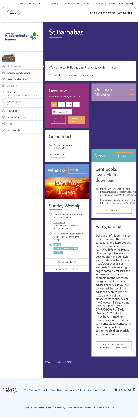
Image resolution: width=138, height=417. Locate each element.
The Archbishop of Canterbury (77, 3)
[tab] (67, 262)
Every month (76, 119)
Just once (58, 119)
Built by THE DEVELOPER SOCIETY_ (99, 408)
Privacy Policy (59, 408)
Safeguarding (124, 12)
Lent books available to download (107, 174)
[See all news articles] (124, 155)
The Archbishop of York (105, 3)
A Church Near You (52, 3)
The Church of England (30, 3)
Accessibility (101, 390)
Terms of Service (75, 408)
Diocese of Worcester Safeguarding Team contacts (113, 346)
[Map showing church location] (113, 125)
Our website (57, 154)
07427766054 (60, 148)
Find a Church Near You (102, 12)
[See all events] (77, 170)
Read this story (113, 210)
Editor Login (126, 3)
